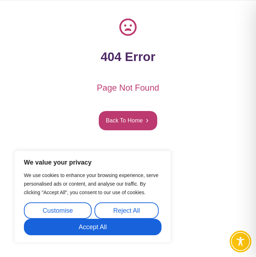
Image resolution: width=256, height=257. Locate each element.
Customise (57, 210)
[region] (92, 197)
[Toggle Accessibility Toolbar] (240, 241)
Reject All (126, 210)
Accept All (92, 227)
